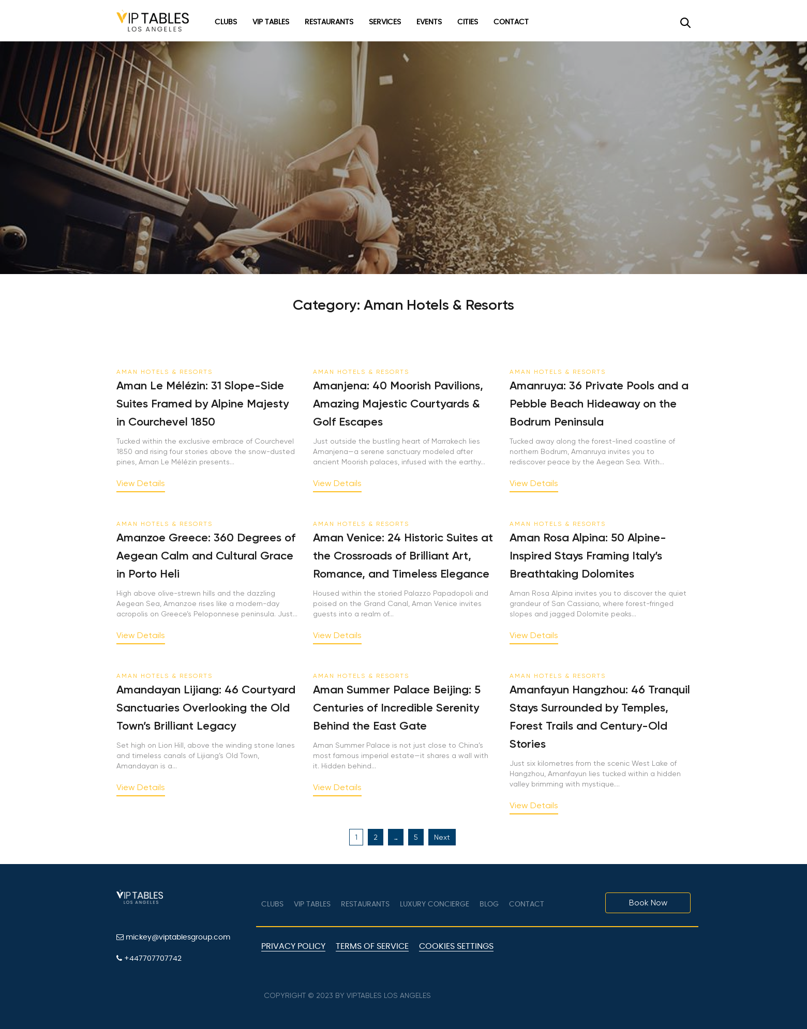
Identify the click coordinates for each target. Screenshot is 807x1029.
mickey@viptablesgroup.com (173, 937)
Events (429, 22)
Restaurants (329, 22)
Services (385, 22)
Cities (467, 22)
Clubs (226, 22)
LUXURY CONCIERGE (434, 904)
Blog (489, 904)
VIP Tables (270, 22)
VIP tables (312, 904)
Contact (511, 22)
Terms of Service (372, 946)
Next (442, 837)
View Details (140, 483)
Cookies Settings (456, 946)
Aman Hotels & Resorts (164, 371)
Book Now (648, 902)
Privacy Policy (293, 946)
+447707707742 (149, 958)
